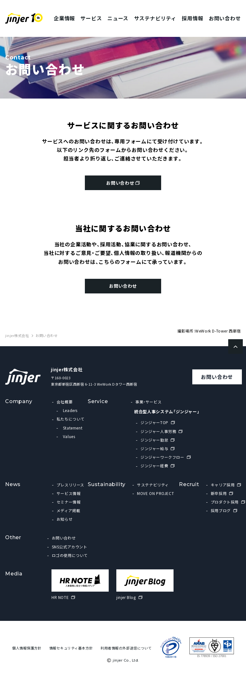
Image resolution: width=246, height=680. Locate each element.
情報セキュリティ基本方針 (71, 650)
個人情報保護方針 (26, 650)
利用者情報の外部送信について (126, 650)
